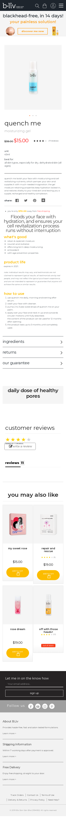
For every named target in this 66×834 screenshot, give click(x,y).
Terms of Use (48, 795)
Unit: (6, 151)
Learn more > (9, 733)
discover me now (32, 31)
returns (9, 352)
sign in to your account (53, 6)
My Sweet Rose (17, 548)
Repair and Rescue (48, 550)
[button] (30, 115)
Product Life (15, 262)
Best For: (9, 159)
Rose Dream (17, 629)
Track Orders (17, 795)
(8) (55, 557)
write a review (20, 446)
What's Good (15, 237)
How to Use (14, 294)
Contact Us (32, 795)
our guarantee (16, 363)
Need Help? (53, 799)
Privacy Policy (37, 799)
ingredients (13, 341)
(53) (54, 634)
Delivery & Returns (17, 799)
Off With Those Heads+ (48, 631)
